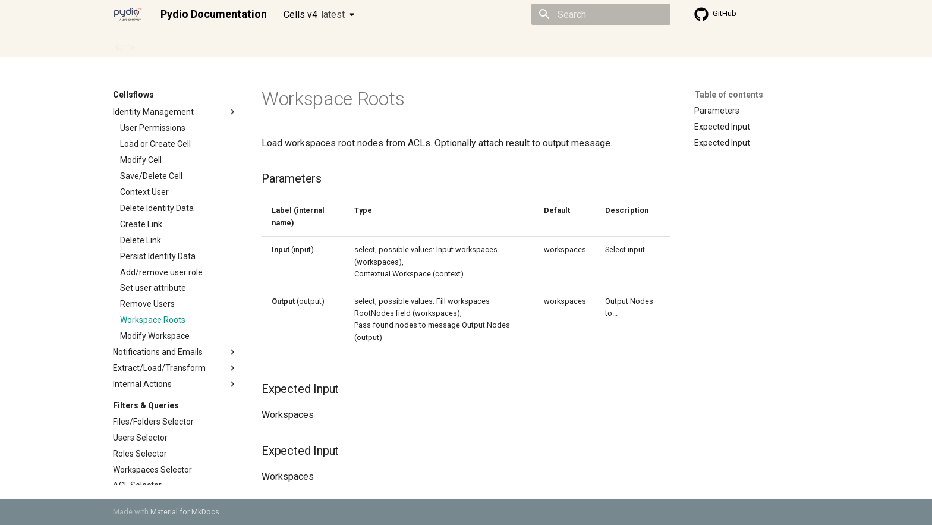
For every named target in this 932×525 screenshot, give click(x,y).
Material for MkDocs (184, 511)
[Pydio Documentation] (127, 14)
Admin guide (173, 43)
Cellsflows (231, 43)
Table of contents (728, 94)
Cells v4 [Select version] (314, 14)
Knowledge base (370, 43)
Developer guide (294, 43)
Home (124, 43)
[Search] (600, 14)
